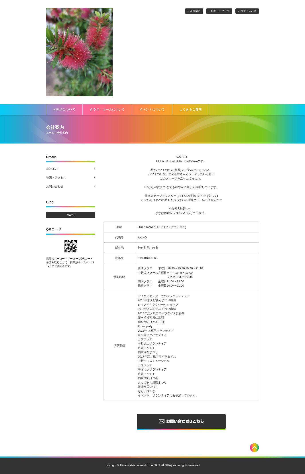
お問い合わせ (248, 11)
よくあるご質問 (191, 109)
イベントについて (152, 109)
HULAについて (65, 109)
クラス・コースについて (107, 109)
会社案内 (195, 11)
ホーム (50, 132)
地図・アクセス (220, 11)
